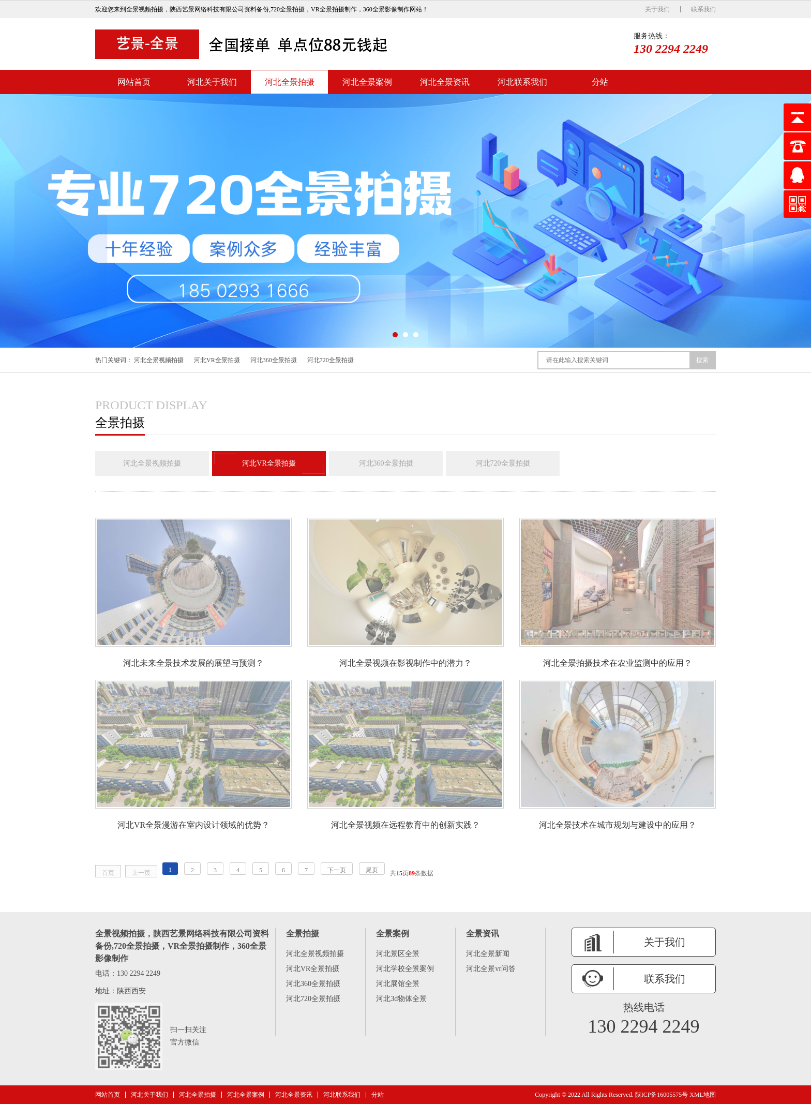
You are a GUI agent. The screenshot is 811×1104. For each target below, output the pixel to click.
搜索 (702, 360)
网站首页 (134, 82)
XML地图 (702, 1094)
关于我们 (657, 9)
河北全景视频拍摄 (159, 360)
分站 (600, 82)
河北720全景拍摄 (330, 360)
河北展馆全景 (397, 984)
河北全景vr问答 (491, 969)
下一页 (336, 870)
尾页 (372, 870)
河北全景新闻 (487, 954)
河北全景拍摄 (289, 82)
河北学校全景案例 (405, 969)
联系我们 (703, 9)
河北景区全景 (397, 954)
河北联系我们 (522, 82)
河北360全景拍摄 (273, 360)
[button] (395, 334)
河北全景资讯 (445, 82)
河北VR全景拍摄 (217, 360)
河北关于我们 (212, 82)
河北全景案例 (367, 82)
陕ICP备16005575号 (661, 1094)
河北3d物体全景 (401, 999)
